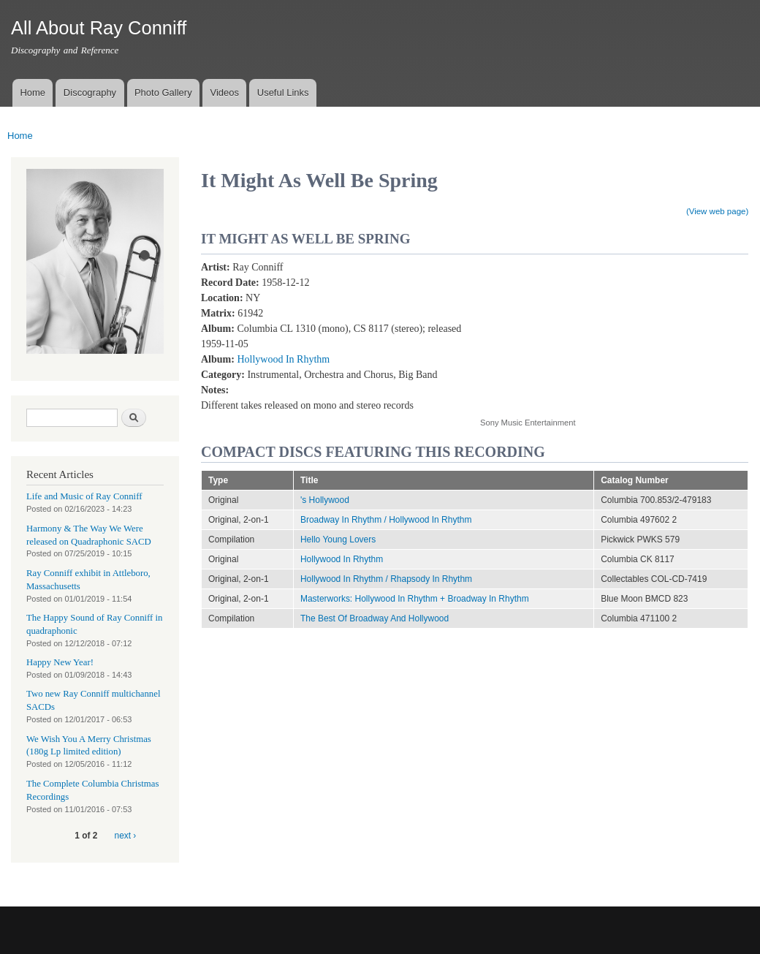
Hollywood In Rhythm (283, 359)
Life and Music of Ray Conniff (84, 496)
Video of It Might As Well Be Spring (597, 331)
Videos (224, 92)
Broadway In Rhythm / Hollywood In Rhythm (385, 520)
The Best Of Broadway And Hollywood (374, 618)
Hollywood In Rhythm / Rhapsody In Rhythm (386, 579)
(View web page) (717, 211)
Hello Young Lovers (338, 539)
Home (32, 92)
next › (126, 835)
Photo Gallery (163, 92)
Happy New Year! (60, 662)
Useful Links (283, 92)
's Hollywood (324, 500)
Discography (90, 92)
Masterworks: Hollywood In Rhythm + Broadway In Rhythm (414, 599)
